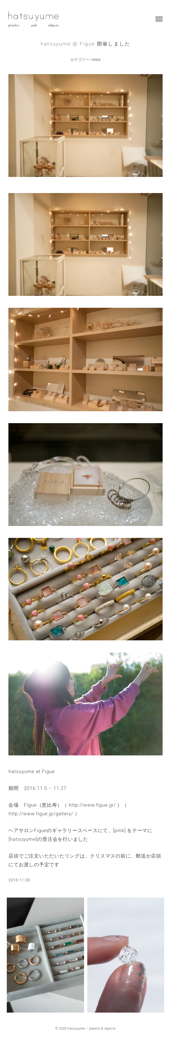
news (96, 59)
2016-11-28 (19, 880)
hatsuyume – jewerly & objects (92, 1028)
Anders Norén (92, 1031)
